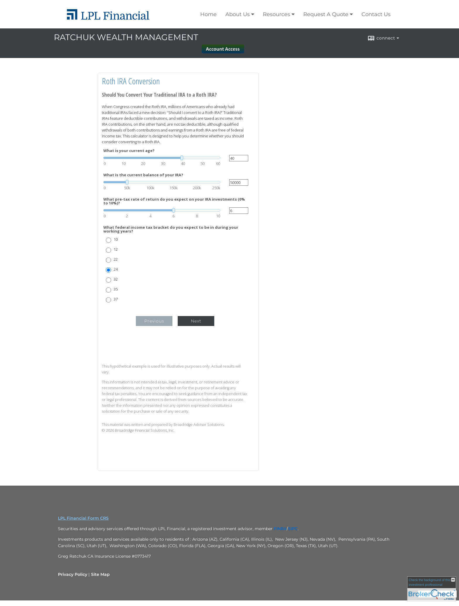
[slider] (161, 158)
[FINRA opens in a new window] (280, 528)
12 (116, 249)
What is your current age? (129, 151)
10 (116, 239)
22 (116, 259)
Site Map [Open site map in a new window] (100, 574)
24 (116, 269)
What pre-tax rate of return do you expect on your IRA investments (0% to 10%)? (174, 201)
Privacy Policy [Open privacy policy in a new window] (72, 574)
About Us (237, 14)
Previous (154, 321)
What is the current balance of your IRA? (143, 175)
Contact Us (376, 14)
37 (116, 299)
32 (116, 279)
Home (208, 14)
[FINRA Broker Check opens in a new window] (431, 589)
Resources (276, 14)
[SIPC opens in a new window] (293, 528)
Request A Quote (325, 14)
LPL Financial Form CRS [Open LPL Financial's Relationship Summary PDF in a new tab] (83, 518)
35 (116, 289)
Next (196, 321)
